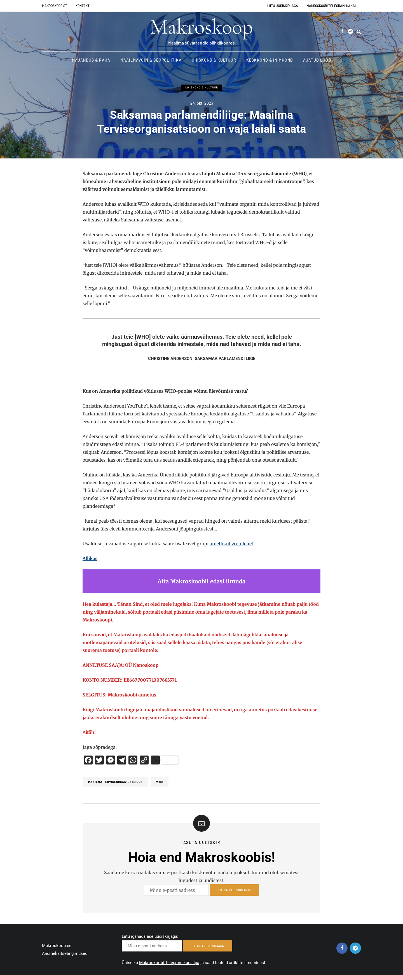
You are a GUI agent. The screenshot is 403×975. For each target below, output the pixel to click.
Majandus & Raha (91, 60)
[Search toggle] (359, 31)
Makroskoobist (54, 6)
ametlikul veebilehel (231, 543)
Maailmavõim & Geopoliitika (151, 60)
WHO (159, 782)
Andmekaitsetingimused (64, 953)
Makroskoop (201, 27)
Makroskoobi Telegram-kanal (331, 6)
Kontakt (83, 6)
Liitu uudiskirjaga (282, 6)
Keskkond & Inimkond (269, 60)
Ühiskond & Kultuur (214, 60)
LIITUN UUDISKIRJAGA (234, 893)
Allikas (90, 558)
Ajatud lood (317, 60)
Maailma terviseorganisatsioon (115, 782)
